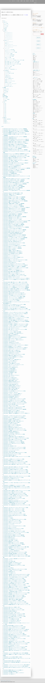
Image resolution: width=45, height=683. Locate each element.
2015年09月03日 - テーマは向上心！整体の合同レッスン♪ (11, 637)
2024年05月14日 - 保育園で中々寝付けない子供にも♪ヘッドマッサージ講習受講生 (15, 200)
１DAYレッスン (35, 77)
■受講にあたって (35, 115)
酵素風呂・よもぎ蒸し (8, 82)
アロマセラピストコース (8, 35)
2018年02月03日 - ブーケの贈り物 (8, 518)
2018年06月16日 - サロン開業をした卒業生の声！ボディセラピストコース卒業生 (15, 494)
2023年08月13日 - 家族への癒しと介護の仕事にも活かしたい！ (12, 241)
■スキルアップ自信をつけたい (36, 102)
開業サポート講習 (7, 67)
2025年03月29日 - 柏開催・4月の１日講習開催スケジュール (12, 166)
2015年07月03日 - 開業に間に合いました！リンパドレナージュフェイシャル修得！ (15, 646)
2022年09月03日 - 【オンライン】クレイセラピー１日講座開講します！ (13, 297)
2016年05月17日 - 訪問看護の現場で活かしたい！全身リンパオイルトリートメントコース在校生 (16, 605)
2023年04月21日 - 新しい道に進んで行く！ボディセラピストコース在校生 (14, 263)
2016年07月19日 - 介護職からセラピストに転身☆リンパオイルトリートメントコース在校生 (16, 586)
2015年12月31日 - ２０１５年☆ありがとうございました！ (11, 621)
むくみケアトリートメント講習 (9, 65)
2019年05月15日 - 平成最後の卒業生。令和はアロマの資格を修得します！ (14, 436)
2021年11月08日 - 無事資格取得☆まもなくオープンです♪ (11, 335)
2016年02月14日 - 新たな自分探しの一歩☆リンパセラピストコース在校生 (14, 613)
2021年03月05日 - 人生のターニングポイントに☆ (10, 366)
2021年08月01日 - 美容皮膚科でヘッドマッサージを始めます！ (12, 346)
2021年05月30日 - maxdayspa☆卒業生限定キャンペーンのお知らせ (13, 356)
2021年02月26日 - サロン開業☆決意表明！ (9, 368)
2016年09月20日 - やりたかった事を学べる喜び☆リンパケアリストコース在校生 (15, 577)
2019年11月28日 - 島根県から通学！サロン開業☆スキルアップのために (13, 411)
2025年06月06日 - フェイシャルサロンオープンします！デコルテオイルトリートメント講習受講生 (16, 152)
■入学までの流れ (35, 114)
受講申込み (5, 121)
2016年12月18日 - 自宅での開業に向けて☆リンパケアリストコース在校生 (14, 565)
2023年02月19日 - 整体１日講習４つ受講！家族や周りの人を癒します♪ (13, 271)
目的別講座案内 (6, 70)
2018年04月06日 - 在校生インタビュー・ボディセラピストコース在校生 (13, 510)
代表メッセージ (6, 24)
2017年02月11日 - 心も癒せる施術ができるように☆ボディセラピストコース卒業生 (15, 554)
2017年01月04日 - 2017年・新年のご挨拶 (9, 561)
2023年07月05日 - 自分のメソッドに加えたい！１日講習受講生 (12, 248)
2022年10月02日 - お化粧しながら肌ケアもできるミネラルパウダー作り (13, 292)
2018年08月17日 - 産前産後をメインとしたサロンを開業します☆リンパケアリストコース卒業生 (16, 481)
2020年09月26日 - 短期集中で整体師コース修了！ (10, 380)
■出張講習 (34, 160)
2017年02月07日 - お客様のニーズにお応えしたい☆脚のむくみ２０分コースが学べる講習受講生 (16, 557)
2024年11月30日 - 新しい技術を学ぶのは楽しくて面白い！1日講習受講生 (14, 179)
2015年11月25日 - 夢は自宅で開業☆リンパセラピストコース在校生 (13, 625)
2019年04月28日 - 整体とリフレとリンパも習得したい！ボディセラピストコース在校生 (16, 438)
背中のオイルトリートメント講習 (10, 50)
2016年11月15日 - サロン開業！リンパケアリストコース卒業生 (12, 570)
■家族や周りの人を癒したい (36, 112)
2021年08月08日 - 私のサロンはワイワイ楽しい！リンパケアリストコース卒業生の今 (15, 345)
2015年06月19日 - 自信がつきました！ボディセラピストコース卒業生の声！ (14, 647)
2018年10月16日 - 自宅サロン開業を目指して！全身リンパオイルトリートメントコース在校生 (16, 465)
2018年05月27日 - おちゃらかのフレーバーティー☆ (10, 499)
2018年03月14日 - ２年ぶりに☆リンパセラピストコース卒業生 (12, 512)
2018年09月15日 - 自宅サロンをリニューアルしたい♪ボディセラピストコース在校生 (15, 470)
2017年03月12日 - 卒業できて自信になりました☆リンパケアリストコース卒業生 (15, 552)
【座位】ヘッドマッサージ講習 (9, 58)
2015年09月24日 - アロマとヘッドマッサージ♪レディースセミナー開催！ (14, 633)
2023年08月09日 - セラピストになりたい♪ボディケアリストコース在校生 (14, 242)
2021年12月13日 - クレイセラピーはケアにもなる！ (10, 330)
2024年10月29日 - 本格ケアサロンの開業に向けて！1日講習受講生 (13, 185)
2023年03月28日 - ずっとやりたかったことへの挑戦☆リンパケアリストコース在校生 (15, 267)
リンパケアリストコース (8, 36)
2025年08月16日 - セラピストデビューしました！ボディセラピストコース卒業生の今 (15, 143)
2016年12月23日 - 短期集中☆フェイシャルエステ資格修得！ (12, 563)
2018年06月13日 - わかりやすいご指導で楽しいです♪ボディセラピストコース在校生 (15, 495)
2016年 (5, 115)
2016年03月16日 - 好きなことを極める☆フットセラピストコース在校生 (13, 609)
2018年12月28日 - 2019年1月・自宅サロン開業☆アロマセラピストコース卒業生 (15, 452)
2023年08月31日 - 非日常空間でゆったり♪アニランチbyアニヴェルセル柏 (14, 236)
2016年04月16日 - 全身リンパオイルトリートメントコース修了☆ (12, 608)
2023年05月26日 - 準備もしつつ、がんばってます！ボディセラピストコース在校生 (15, 259)
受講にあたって (6, 90)
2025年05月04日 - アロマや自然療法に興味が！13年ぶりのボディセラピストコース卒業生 (16, 156)
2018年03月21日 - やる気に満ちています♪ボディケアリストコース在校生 (14, 511)
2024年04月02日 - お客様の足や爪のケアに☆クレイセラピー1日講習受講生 (14, 208)
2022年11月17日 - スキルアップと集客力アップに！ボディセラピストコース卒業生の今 (16, 286)
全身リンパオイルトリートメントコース (11, 45)
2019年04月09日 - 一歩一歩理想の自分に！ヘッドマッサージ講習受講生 (13, 442)
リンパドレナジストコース (9, 41)
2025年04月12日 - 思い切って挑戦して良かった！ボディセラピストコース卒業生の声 (15, 162)
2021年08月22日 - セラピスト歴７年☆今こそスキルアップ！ (12, 343)
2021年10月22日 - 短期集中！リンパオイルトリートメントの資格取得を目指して (15, 337)
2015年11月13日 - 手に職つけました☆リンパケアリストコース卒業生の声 (14, 628)
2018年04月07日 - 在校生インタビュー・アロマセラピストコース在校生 (13, 508)
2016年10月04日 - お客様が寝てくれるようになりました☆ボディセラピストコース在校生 (16, 574)
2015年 (5, 116)
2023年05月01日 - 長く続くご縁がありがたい (9, 262)
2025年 (5, 103)
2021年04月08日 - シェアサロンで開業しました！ (10, 360)
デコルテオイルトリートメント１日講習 (11, 52)
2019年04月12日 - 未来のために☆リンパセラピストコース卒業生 (12, 440)
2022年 (5, 107)
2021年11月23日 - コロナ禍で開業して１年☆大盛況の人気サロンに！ (13, 333)
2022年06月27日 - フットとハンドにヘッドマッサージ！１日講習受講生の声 (14, 307)
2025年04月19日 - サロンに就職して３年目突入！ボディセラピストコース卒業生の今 (15, 160)
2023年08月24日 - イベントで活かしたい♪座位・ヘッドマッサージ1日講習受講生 (15, 237)
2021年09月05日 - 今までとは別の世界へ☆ (9, 341)
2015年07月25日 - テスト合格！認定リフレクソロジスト (11, 645)
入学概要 (4, 87)
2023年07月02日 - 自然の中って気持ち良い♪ (9, 249)
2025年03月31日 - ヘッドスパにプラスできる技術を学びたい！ (12, 165)
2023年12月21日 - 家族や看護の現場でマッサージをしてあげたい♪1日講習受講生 (15, 221)
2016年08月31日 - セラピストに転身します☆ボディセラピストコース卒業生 (14, 579)
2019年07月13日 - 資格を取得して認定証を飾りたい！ (11, 431)
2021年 (5, 108)
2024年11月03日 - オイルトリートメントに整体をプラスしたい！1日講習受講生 (15, 183)
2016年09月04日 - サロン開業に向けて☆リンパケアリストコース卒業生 (13, 578)
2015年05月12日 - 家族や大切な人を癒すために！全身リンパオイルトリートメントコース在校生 (16, 659)
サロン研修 (5, 98)
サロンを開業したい (8, 71)
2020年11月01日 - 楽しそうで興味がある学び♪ (10, 377)
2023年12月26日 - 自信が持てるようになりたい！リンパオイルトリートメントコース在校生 (16, 220)
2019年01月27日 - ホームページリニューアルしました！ (11, 449)
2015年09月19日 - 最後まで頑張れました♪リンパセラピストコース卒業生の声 (14, 634)
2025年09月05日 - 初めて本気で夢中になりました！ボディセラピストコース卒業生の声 (16, 139)
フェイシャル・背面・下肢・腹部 (37, 79)
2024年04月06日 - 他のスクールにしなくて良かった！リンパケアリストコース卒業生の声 (16, 207)
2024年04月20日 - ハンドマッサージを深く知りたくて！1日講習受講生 (13, 206)
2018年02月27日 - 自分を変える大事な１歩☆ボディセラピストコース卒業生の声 (15, 515)
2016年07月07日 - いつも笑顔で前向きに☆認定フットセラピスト (12, 591)
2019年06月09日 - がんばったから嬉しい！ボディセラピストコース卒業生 (14, 434)
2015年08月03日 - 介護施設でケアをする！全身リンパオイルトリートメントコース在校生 (16, 642)
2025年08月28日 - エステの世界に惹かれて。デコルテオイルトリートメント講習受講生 (16, 140)
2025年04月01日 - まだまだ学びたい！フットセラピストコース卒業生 (13, 164)
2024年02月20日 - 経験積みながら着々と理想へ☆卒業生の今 (12, 215)
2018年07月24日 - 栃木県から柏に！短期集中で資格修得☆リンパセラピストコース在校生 (16, 486)
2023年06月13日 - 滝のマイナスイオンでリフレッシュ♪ (11, 254)
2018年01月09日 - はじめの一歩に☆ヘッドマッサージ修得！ (12, 520)
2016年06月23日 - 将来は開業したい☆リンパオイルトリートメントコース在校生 (15, 594)
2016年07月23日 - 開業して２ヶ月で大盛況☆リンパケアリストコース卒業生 (14, 584)
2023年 (5, 105)
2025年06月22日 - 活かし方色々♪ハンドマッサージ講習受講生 (12, 148)
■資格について (34, 117)
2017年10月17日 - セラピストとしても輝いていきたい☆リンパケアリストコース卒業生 (16, 532)
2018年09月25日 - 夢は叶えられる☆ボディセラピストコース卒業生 (13, 468)
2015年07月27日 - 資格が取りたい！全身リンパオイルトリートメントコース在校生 (15, 643)
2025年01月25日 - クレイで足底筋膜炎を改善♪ (10, 173)
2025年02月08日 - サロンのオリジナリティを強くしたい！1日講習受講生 (14, 169)
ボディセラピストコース (8, 32)
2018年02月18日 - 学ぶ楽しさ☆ (7, 516)
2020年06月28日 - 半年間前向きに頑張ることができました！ (12, 385)
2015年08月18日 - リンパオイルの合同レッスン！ (10, 639)
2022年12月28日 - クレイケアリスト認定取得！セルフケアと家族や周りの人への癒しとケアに (16, 280)
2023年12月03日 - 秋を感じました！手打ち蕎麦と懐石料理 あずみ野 (13, 225)
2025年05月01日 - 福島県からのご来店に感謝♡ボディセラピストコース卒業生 (14, 157)
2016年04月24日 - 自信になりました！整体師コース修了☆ (11, 607)
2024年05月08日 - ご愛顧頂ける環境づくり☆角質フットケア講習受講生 (13, 203)
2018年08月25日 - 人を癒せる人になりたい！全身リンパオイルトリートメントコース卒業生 (16, 476)
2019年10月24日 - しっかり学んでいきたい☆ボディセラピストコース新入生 (14, 415)
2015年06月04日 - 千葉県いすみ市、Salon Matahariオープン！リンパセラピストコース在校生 (16, 651)
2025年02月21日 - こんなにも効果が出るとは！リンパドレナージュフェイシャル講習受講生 (16, 168)
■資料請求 (34, 165)
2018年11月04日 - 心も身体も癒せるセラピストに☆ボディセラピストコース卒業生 (15, 461)
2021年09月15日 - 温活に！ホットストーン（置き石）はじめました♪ (13, 339)
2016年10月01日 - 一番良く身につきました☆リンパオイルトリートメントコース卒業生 (16, 575)
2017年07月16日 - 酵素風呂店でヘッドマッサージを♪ (11, 541)
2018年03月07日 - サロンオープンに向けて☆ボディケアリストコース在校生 (14, 514)
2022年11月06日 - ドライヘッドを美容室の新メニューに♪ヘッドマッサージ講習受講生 (16, 287)
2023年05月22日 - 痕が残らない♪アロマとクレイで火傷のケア (12, 261)
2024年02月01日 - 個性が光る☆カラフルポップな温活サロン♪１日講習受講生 (14, 216)
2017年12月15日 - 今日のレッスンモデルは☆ (9, 527)
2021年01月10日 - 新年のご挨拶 (7, 373)
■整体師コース (34, 72)
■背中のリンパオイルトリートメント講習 (37, 80)
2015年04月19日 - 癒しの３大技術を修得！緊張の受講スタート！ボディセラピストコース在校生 (16, 663)
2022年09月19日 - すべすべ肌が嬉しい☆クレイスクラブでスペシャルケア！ (14, 295)
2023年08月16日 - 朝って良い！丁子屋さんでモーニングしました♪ (13, 240)
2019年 (5, 111)
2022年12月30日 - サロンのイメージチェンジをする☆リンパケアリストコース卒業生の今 (16, 278)
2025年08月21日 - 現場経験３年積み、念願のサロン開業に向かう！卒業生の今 (14, 141)
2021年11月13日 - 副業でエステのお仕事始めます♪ (10, 334)
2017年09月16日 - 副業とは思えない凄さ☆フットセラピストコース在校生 (14, 536)
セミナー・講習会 (6, 99)
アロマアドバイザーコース (9, 44)
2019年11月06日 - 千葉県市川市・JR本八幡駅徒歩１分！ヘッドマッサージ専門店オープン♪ (16, 414)
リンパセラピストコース (8, 33)
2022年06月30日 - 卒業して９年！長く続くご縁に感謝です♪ (12, 305)
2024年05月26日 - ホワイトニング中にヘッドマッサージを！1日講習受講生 (14, 199)
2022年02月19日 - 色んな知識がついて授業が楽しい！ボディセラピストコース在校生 (15, 324)
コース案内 (4, 29)
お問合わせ (35, 2)
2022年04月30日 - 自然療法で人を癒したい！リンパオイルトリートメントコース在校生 (16, 317)
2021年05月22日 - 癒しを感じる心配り (8, 358)
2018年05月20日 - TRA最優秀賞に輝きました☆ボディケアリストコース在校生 (14, 502)
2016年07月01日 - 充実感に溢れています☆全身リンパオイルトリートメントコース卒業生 (16, 592)
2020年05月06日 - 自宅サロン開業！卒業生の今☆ (10, 389)
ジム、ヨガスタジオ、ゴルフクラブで (10, 83)
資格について (6, 92)
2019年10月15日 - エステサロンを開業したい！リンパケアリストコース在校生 (14, 418)
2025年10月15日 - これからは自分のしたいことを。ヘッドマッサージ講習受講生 (15, 136)
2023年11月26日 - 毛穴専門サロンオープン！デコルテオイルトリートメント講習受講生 (16, 227)
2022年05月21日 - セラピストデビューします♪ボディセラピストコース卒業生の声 (15, 313)
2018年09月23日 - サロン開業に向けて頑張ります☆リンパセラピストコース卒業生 (15, 469)
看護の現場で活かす (8, 77)
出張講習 (5, 100)
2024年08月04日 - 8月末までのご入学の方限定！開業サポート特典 (13, 193)
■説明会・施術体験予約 (35, 164)
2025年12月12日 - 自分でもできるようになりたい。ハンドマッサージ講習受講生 (15, 128)
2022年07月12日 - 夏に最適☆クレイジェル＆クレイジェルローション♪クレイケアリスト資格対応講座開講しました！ (16, 302)
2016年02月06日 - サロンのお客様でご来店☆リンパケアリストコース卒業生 (14, 616)
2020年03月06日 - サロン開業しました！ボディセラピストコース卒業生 (13, 400)
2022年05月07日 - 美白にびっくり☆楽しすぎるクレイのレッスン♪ (13, 314)
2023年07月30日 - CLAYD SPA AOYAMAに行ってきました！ (11, 244)
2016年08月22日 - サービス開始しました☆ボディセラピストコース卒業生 (14, 582)
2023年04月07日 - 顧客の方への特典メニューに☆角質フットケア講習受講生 (14, 266)
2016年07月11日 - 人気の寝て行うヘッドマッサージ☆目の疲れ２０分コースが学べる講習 (16, 590)
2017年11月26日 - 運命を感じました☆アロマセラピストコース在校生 (13, 528)
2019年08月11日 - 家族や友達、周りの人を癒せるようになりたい (12, 427)
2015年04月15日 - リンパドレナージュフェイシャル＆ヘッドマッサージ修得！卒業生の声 (16, 664)
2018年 (5, 112)
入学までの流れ (6, 88)
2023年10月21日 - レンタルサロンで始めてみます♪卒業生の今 (12, 228)
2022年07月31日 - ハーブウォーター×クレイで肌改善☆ (11, 300)
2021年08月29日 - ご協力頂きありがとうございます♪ (11, 342)
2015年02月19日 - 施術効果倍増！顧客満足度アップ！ (11, 671)
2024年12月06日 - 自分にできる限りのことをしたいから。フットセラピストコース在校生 (16, 178)
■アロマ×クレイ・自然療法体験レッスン (37, 97)
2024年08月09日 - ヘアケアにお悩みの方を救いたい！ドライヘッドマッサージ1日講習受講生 (16, 191)
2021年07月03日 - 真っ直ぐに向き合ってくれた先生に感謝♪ (12, 351)
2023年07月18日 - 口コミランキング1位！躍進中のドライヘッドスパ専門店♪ (14, 245)
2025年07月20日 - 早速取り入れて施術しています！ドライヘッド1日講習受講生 (15, 145)
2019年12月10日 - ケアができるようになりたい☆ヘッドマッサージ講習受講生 (14, 409)
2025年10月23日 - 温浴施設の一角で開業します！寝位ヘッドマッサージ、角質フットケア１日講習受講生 (16, 135)
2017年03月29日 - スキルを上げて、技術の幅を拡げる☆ (11, 550)
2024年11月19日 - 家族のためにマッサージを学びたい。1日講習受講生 (13, 181)
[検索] (36, 34)
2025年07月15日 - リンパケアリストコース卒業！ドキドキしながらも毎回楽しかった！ (16, 147)
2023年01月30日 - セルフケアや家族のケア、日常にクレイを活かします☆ (14, 274)
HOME (34, 53)
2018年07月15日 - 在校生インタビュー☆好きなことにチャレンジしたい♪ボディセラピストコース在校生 (16, 488)
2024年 (5, 104)
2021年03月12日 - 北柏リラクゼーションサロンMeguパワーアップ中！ (13, 364)
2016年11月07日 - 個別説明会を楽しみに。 (9, 571)
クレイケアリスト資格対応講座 (9, 54)
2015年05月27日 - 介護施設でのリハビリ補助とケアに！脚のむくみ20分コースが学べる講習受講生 (16, 655)
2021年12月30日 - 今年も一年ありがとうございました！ (11, 328)
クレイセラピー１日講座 (8, 53)
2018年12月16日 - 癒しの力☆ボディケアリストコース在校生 (12, 453)
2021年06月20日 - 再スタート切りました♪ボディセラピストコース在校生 (14, 354)
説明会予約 (38, 37)
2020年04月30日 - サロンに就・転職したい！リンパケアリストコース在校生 (14, 390)
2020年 (5, 109)
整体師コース (7, 43)
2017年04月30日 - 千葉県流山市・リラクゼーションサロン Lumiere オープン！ (14, 548)
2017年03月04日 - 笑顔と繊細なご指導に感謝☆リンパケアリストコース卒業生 (14, 553)
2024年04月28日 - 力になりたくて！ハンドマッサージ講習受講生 (12, 204)
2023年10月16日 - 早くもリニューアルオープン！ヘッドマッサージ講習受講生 (14, 229)
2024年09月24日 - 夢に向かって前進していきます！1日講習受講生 (13, 187)
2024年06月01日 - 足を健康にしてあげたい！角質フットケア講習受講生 (13, 198)
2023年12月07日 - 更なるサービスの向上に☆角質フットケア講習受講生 (13, 224)
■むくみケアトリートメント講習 (36, 94)
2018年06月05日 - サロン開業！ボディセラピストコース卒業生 (12, 497)
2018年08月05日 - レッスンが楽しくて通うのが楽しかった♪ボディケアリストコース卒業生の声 (16, 483)
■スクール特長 (34, 56)
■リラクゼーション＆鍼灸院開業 (36, 123)
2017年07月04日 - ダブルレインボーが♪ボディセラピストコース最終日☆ (14, 544)
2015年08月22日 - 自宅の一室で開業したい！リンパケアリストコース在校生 (14, 638)
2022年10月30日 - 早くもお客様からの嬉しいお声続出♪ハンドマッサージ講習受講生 (15, 288)
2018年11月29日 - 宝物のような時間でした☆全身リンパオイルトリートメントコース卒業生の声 (16, 457)
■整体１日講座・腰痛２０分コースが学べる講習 (38, 91)
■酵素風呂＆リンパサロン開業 (36, 145)
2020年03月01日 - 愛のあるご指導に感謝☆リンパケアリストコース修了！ (14, 404)
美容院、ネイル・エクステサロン (10, 81)
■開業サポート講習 (35, 96)
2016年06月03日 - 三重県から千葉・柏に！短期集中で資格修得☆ (12, 599)
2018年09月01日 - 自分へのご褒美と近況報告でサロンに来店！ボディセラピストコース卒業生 (16, 474)
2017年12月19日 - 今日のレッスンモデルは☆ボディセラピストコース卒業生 (14, 525)
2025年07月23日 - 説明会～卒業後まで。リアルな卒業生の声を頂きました (14, 144)
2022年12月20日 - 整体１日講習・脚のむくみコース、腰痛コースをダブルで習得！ (15, 282)
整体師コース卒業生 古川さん (37, 137)
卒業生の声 (4, 95)
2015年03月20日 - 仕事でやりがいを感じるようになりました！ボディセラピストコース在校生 (16, 668)
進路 (3, 94)
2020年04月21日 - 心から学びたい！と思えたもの (10, 392)
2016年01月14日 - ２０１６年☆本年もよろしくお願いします (12, 620)
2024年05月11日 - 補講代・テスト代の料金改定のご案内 (11, 202)
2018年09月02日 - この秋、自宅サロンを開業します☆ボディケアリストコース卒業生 (15, 472)
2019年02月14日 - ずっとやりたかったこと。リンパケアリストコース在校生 (14, 447)
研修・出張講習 (5, 96)
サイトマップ (8, 680)
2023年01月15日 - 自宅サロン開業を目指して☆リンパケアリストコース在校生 (14, 275)
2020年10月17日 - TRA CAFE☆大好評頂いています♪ (11, 379)
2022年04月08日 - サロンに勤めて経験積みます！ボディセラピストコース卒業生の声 (15, 320)
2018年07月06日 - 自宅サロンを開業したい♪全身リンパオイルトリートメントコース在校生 (16, 490)
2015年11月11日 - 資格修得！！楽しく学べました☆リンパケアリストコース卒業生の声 (16, 629)
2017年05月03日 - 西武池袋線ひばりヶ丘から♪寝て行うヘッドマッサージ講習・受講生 (16, 546)
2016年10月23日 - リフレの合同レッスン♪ (9, 573)
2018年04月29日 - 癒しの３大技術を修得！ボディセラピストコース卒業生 (14, 503)
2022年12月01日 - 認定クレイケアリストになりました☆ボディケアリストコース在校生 (16, 284)
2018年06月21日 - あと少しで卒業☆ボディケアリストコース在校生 (13, 491)
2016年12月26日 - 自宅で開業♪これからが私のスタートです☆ (12, 562)
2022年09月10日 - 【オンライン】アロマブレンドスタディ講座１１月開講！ (14, 296)
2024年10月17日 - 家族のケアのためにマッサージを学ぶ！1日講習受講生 (14, 186)
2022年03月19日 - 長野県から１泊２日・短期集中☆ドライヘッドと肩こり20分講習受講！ (16, 321)
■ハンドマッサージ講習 (35, 95)
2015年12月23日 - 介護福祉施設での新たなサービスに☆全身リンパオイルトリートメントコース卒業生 (16, 623)
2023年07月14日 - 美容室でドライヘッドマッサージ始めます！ (12, 246)
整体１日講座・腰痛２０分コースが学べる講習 (12, 62)
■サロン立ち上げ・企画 (35, 161)
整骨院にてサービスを (8, 79)
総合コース (5, 31)
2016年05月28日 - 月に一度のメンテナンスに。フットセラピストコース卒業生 (14, 601)
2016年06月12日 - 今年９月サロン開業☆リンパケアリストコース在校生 (13, 595)
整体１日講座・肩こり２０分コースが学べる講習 (12, 61)
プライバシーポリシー (4, 680)
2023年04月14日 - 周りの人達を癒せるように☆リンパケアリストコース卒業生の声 (15, 265)
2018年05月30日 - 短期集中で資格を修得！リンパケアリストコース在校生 (14, 498)
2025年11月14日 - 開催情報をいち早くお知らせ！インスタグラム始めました (14, 132)
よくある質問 (6, 91)
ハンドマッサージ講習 (8, 66)
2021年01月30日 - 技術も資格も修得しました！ (10, 371)
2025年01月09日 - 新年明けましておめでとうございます (11, 174)
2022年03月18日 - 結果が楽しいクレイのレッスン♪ (10, 322)
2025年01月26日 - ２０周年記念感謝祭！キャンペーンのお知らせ (12, 172)
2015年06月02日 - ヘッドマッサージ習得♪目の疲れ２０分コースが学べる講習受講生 (15, 653)
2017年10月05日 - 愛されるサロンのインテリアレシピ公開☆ (12, 533)
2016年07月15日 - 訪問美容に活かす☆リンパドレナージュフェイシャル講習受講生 (15, 587)
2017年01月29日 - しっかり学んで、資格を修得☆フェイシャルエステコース (14, 558)
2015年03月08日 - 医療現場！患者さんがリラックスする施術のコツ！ (13, 670)
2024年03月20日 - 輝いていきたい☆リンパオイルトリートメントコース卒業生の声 (15, 212)
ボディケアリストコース (8, 37)
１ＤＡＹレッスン (6, 48)
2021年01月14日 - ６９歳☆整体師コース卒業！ (10, 372)
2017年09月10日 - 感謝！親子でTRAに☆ (9, 537)
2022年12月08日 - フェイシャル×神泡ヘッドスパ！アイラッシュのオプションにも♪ (15, 283)
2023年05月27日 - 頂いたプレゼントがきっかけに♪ (10, 258)
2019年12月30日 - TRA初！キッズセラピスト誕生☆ (10, 405)
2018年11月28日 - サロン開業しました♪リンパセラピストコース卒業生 (13, 459)
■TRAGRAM (34, 58)
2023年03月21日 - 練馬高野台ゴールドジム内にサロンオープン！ (12, 269)
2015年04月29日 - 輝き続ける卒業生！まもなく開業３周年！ (12, 660)
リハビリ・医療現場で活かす (9, 78)
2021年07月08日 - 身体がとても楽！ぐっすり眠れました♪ (11, 350)
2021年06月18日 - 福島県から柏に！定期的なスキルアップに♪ (12, 355)
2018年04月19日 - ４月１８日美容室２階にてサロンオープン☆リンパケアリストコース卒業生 (16, 506)
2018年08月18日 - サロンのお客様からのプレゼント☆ (11, 478)
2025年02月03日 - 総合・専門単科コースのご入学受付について (12, 170)
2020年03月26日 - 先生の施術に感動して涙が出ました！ (11, 396)
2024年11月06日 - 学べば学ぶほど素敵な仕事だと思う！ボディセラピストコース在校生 (16, 182)
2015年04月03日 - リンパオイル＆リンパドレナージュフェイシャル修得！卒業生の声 (15, 666)
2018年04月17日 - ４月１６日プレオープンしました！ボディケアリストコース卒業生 (15, 507)
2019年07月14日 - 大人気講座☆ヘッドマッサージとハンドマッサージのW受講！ (15, 430)
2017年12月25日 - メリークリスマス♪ (8, 524)
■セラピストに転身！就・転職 (36, 101)
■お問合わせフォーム (35, 167)
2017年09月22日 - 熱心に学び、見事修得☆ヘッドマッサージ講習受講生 (13, 535)
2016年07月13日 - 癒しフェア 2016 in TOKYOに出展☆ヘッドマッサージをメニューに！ (16, 588)
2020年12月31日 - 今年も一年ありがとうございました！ (11, 375)
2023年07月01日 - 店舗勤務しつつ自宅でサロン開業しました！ (12, 250)
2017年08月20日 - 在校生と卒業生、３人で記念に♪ (10, 540)
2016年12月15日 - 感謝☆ (6, 566)
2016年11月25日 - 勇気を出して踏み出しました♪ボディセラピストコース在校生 (15, 569)
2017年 (5, 113)
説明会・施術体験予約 (7, 119)
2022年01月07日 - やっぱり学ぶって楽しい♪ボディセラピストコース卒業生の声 (15, 326)
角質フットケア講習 (8, 57)
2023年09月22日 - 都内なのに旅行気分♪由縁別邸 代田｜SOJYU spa (13, 232)
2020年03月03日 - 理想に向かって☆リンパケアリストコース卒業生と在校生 (14, 401)
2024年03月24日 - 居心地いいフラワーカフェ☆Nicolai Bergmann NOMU (14, 211)
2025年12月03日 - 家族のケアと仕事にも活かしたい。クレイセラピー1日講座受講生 (15, 130)
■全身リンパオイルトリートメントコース (37, 74)
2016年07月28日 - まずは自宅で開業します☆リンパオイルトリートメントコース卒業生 (16, 583)
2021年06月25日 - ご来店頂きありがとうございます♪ (11, 352)
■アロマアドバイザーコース (36, 73)
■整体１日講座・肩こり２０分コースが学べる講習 (38, 90)
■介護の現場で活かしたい (36, 103)
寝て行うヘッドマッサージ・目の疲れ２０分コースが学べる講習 (14, 60)
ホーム (4, 20)
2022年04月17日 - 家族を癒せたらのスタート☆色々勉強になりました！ (13, 318)
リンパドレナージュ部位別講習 (9, 49)
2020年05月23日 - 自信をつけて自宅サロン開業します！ (11, 388)
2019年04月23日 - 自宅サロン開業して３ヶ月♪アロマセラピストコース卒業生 (14, 439)
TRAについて (5, 22)
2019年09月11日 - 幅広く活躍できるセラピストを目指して (11, 422)
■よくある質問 (34, 116)
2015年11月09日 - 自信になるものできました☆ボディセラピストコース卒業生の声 (15, 630)
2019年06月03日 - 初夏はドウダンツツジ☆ (9, 435)
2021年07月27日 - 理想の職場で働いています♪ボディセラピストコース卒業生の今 (15, 347)
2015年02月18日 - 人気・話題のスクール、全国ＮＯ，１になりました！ (13, 672)
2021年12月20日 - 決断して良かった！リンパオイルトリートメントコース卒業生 (15, 329)
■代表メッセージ (35, 55)
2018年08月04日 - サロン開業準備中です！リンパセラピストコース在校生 (14, 485)
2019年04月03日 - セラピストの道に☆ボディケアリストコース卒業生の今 (14, 443)
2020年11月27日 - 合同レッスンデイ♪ (8, 376)
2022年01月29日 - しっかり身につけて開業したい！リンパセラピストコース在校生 (15, 325)
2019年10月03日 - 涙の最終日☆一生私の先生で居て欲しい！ (12, 419)
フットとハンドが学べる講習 (9, 56)
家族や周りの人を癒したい (9, 86)
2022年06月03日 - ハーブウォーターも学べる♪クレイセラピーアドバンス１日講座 (15, 312)
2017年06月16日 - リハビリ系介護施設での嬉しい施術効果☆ (12, 545)
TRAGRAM (5, 27)
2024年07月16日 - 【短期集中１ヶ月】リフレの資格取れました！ (12, 194)
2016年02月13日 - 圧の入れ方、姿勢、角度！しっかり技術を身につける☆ (14, 615)
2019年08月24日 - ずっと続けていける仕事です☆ (10, 423)
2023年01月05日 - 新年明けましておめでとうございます (11, 276)
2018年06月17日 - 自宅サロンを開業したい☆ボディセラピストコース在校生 (14, 493)
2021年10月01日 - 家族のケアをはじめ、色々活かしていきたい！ (12, 338)
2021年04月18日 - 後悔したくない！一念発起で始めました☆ (12, 359)
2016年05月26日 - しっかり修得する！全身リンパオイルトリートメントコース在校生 (15, 603)
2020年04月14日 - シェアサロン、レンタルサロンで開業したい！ (12, 393)
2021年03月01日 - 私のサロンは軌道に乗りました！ (10, 367)
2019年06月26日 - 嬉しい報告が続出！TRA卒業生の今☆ (11, 432)
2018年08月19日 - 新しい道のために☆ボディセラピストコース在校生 (13, 477)
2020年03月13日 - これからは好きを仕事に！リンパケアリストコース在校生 (14, 398)
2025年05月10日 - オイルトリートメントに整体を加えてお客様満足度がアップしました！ (16, 153)
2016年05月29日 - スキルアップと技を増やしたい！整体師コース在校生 (13, 600)
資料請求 (5, 120)
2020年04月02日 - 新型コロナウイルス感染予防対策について (12, 394)
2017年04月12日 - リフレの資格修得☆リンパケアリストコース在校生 (13, 549)
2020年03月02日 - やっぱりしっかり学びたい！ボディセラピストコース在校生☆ (15, 402)
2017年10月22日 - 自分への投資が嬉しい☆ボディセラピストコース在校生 (14, 531)
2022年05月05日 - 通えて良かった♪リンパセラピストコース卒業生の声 (13, 316)
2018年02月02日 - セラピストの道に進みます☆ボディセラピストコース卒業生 (14, 519)
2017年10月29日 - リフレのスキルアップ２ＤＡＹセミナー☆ (12, 529)
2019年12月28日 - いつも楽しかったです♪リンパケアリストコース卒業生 (14, 406)
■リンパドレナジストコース (36, 71)
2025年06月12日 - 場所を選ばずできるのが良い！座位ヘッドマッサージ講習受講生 (15, 149)
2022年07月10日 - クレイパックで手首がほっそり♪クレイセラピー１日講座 (14, 304)
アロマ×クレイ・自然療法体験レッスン (11, 69)
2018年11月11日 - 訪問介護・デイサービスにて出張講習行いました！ (13, 460)
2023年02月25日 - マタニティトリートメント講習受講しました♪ (12, 270)
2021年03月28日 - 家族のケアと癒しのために (9, 362)
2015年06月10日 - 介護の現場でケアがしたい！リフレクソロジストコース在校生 (15, 649)
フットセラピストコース (8, 39)
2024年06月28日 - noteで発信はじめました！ (10, 195)
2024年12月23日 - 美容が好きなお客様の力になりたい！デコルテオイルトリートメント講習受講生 (16, 177)
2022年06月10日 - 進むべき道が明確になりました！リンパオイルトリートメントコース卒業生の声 (16, 310)
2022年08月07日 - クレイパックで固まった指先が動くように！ (12, 299)
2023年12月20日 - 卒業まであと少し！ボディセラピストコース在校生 (13, 223)
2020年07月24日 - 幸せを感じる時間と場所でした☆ (10, 384)
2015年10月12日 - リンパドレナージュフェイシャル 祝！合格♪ (12, 632)
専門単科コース (6, 40)
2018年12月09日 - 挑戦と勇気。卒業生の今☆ (9, 455)
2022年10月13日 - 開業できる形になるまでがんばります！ (11, 291)
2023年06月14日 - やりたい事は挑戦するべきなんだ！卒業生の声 (12, 253)
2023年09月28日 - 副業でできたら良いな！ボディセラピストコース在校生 (14, 231)
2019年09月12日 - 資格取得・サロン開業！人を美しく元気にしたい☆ (13, 421)
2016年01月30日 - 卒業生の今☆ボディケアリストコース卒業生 (12, 617)
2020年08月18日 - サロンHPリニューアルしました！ (11, 383)
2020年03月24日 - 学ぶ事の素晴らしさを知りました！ (11, 397)
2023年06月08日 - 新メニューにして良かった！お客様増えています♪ (13, 257)
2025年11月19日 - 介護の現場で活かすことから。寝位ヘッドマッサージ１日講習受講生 (16, 131)
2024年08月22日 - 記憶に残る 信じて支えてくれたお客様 (11, 189)
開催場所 (5, 28)
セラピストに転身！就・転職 (9, 73)
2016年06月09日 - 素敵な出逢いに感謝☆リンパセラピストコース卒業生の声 (14, 596)
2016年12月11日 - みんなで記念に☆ (8, 567)
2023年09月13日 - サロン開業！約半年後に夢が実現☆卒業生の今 (12, 233)
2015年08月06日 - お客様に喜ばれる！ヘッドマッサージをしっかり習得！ (14, 641)
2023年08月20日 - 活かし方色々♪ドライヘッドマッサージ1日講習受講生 (14, 238)
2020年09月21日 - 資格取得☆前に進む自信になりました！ (11, 381)
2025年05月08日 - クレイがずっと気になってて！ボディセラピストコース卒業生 (15, 155)
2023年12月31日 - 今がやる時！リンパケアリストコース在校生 (12, 219)
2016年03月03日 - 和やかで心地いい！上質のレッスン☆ (11, 612)
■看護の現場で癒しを (35, 104)
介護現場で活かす (7, 75)
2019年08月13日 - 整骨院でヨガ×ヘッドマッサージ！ (11, 426)
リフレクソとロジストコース (37, 75)
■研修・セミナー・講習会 (36, 159)
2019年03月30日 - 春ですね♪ (7, 444)
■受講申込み (34, 166)
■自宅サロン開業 (35, 121)
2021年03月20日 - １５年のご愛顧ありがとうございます (11, 363)
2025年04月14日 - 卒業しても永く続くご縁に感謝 (10, 161)
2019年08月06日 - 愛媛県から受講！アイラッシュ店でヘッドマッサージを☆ (14, 428)
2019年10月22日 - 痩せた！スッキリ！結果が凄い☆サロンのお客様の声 (13, 417)
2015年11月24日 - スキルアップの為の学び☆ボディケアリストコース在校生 (14, 626)
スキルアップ (7, 74)
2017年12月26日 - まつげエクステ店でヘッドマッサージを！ (12, 523)
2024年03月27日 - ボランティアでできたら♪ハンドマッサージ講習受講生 (14, 210)
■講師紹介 (34, 57)
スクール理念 (6, 23)
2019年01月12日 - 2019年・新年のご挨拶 (9, 451)
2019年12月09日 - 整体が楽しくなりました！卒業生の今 (11, 410)
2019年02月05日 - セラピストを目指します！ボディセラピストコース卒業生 (14, 448)
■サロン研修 (34, 158)
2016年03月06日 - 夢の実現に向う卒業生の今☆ (10, 611)
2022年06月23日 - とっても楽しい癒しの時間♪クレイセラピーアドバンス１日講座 (15, 308)
